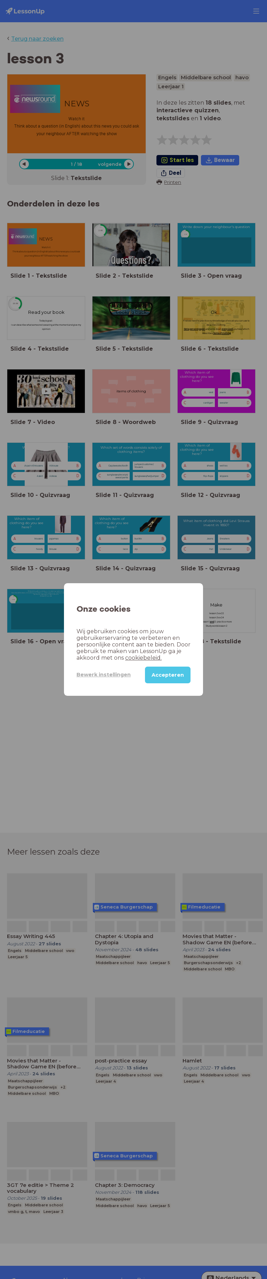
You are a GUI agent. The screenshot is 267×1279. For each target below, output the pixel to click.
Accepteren (168, 675)
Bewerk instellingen (103, 674)
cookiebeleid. (143, 657)
